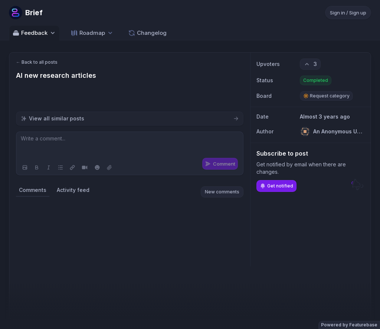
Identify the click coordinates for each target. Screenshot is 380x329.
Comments (32, 190)
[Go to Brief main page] (26, 12)
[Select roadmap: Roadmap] (92, 32)
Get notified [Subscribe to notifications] (276, 186)
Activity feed (73, 190)
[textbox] (130, 146)
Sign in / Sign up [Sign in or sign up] (348, 13)
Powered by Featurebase (349, 325)
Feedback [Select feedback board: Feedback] (34, 33)
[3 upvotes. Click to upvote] (310, 64)
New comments (222, 192)
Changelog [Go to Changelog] (147, 33)
